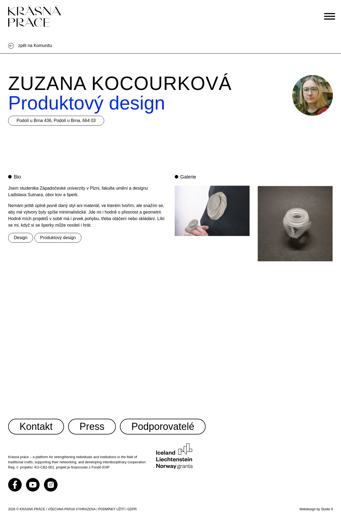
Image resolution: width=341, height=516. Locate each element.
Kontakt (36, 426)
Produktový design (58, 237)
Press (91, 426)
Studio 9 (327, 509)
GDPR (132, 509)
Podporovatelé (162, 426)
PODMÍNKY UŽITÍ (111, 509)
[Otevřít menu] (332, 13)
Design (20, 237)
